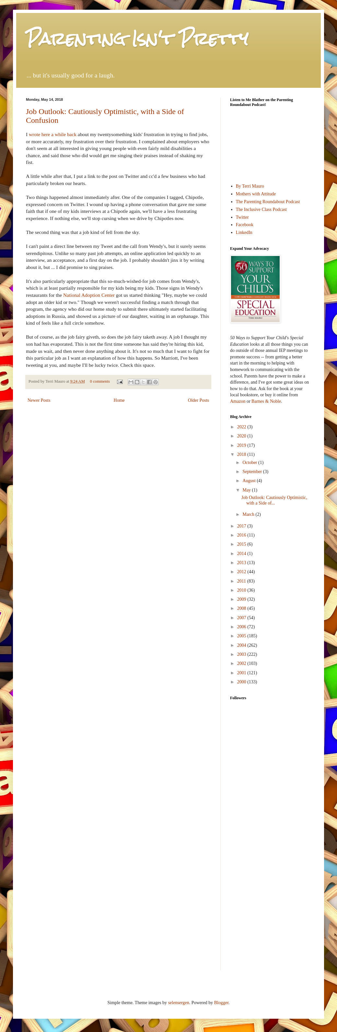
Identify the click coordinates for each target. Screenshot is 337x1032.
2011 (242, 581)
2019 (242, 445)
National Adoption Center (89, 295)
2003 (242, 654)
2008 (242, 608)
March (248, 514)
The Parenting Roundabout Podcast (268, 201)
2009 (242, 599)
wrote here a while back (52, 134)
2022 (242, 426)
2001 (242, 672)
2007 (242, 617)
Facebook (244, 224)
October (250, 462)
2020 (242, 436)
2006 (242, 626)
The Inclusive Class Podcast (261, 209)
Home (119, 400)
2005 (242, 635)
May (247, 490)
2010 (242, 590)
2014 (242, 553)
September (252, 471)
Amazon (237, 401)
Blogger (221, 1002)
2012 (242, 571)
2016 (242, 535)
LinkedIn (244, 232)
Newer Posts (39, 400)
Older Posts (198, 400)
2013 (242, 562)
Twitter (242, 217)
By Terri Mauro (250, 186)
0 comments (100, 381)
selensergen (178, 1002)
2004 (242, 645)
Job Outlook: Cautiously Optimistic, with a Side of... (274, 500)
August (249, 480)
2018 (242, 454)
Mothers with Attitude (256, 193)
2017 (242, 526)
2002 (242, 663)
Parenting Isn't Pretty (137, 38)
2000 (242, 681)
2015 (242, 544)
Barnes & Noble (266, 401)
